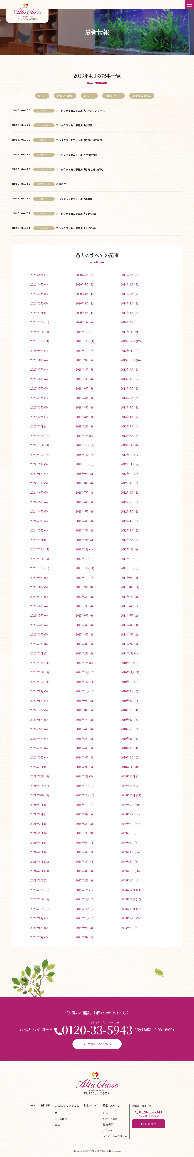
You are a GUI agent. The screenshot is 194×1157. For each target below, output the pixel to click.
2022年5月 (36, 729)
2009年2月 (127, 871)
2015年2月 (82, 880)
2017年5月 (82, 625)
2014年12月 (83, 899)
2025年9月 (36, 351)
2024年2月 (36, 530)
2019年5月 (82, 398)
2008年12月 (128, 890)
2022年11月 (37, 672)
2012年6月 (127, 502)
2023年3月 (36, 634)
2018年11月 (83, 455)
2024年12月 (37, 436)
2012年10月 (128, 474)
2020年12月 (37, 890)
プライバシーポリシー (115, 1136)
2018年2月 (82, 540)
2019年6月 (82, 388)
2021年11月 (37, 786)
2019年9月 (82, 360)
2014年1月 (127, 332)
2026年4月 (36, 284)
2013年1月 (127, 445)
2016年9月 (82, 701)
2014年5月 (127, 294)
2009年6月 (127, 833)
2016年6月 (82, 729)
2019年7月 (82, 379)
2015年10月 (83, 805)
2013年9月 (127, 369)
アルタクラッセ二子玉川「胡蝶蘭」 (75, 125)
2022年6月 (36, 719)
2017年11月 (83, 568)
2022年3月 (36, 748)
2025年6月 (36, 379)
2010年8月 (127, 701)
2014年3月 (127, 313)
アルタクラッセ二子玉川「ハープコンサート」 (81, 110)
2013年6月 (127, 398)
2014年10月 (83, 918)
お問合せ (148, 1124)
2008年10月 (128, 909)
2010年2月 (127, 757)
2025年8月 (36, 360)
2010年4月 (127, 738)
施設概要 (108, 1124)
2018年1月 (82, 549)
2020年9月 (36, 918)
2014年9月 (82, 928)
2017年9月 (82, 587)
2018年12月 (83, 445)
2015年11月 (83, 795)
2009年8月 (127, 814)
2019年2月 (82, 426)
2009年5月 (127, 842)
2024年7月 (36, 483)
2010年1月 (127, 767)
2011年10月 (128, 568)
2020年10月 (37, 909)
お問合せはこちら (97, 1044)
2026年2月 (36, 303)
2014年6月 (127, 284)
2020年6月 (82, 275)
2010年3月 (127, 748)
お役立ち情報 (65, 96)
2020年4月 (82, 294)
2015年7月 (82, 833)
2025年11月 (37, 332)
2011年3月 (127, 634)
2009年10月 (128, 795)
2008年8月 (127, 928)
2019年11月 (83, 341)
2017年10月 (83, 578)
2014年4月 (127, 303)
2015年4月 (82, 861)
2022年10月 (37, 682)
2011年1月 (127, 653)
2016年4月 (82, 748)
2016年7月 (82, 719)
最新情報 (45, 1105)
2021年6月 (36, 833)
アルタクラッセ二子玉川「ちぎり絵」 (76, 213)
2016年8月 (82, 710)
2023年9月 (36, 578)
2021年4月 (36, 852)
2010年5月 (127, 729)
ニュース (89, 96)
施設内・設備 (110, 1118)
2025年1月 (36, 426)
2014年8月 (82, 937)
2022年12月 (37, 663)
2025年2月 (36, 417)
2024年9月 (36, 464)
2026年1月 (36, 313)
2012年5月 (127, 511)
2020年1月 (82, 322)
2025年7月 (36, 369)
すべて (42, 96)
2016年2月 (82, 767)
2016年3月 (82, 757)
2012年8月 (127, 492)
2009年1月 (127, 880)
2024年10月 (37, 455)
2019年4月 (82, 407)
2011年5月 (127, 615)
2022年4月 (36, 738)
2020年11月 (37, 899)
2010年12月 (128, 663)
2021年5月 (36, 842)
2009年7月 (127, 824)
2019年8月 (82, 369)
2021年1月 (36, 880)
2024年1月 (36, 540)
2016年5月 (82, 738)
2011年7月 (127, 597)
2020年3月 (82, 303)
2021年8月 (36, 814)
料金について (91, 1105)
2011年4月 (127, 625)
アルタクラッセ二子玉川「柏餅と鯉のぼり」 (80, 140)
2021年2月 (36, 871)
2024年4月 (36, 511)
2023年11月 (37, 559)
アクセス (108, 1130)
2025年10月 (37, 341)
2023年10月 (37, 568)
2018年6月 (82, 502)
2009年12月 (128, 776)
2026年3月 (36, 294)
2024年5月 (36, 502)
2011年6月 (127, 606)
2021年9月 (36, 805)
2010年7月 (127, 710)
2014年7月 (127, 275)
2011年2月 (127, 644)
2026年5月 (36, 275)
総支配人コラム (141, 96)
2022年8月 (36, 701)
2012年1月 (127, 549)
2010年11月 (128, 672)
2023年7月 (36, 597)
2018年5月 (82, 511)
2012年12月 (128, 455)
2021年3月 (36, 861)
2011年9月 (127, 578)
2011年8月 (127, 587)
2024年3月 (36, 521)
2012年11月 (128, 464)
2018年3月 (82, 530)
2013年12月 (128, 341)
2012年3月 (127, 530)
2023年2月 (36, 644)
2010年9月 (127, 691)
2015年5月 (82, 852)
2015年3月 (82, 871)
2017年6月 (82, 615)
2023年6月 (36, 606)
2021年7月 (36, 824)
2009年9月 (127, 805)
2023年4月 (36, 625)
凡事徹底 (61, 184)
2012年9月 (127, 483)
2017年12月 (83, 559)
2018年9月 (82, 474)
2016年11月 (83, 682)
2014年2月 (127, 322)
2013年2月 (127, 436)
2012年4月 (127, 521)
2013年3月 (127, 426)
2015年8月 (82, 824)
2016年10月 (83, 691)
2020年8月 (36, 928)
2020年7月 (36, 937)
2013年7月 (127, 388)
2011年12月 (128, 559)
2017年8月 (82, 597)
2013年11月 (128, 351)
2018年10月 (83, 464)
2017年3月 (82, 644)
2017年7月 (82, 606)
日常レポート (113, 96)
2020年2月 (82, 313)
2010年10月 (128, 682)
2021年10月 (37, 795)
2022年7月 (36, 710)
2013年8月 (127, 379)
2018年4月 (82, 521)
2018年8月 (82, 483)
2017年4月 (82, 634)
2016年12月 (83, 672)
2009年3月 (127, 861)
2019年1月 (82, 436)
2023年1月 (36, 653)
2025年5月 (36, 388)
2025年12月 (37, 322)
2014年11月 (83, 909)
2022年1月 (36, 767)
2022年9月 (36, 691)
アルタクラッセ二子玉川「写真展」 (75, 199)
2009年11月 (128, 786)
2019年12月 (83, 332)
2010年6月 (127, 719)
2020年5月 (82, 284)
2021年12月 (37, 776)
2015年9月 (82, 814)
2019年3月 (82, 417)
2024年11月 (37, 445)
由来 (105, 1113)
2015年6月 (82, 842)
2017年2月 (82, 653)
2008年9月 (127, 918)
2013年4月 (127, 417)
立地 (57, 1124)
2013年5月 (127, 407)
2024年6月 (36, 492)
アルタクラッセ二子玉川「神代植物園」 (78, 154)
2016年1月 (82, 776)
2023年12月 (37, 549)
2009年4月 (127, 852)
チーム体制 (61, 1118)
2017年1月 (82, 663)
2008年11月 (128, 899)
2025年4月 (36, 398)
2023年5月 (36, 615)
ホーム (32, 1105)
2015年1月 (82, 890)
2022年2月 (36, 757)
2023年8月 (36, 587)
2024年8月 (36, 474)
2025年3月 (36, 407)
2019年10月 (83, 351)
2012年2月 (127, 540)
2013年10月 (128, 360)
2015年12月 (83, 786)
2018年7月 (82, 492)
